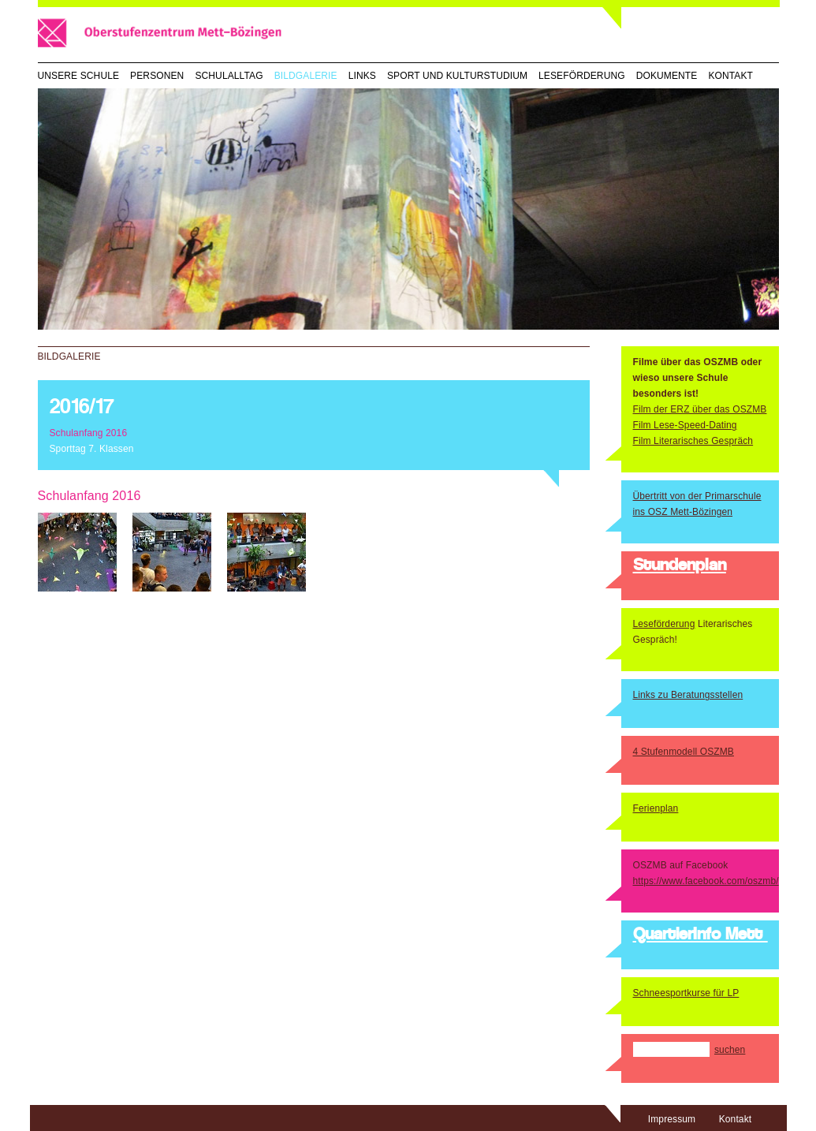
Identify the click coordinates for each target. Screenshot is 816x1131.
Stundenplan (679, 566)
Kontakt (730, 75)
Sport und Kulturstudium (457, 75)
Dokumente (667, 75)
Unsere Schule (79, 75)
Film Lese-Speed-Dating (685, 425)
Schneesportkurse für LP (686, 992)
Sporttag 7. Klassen (92, 448)
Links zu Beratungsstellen (688, 694)
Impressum (671, 1119)
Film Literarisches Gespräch (693, 440)
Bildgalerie (305, 75)
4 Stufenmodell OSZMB (683, 751)
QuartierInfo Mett (700, 935)
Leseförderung (581, 75)
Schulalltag (229, 75)
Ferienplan (656, 808)
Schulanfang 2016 (89, 433)
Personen (157, 75)
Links (362, 75)
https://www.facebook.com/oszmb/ (706, 881)
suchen (729, 1049)
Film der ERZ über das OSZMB (700, 409)
